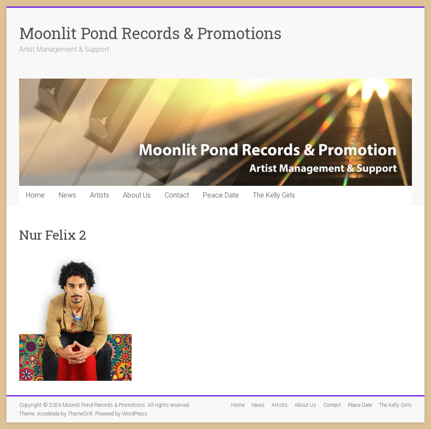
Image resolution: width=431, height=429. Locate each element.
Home (35, 195)
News (67, 195)
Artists (99, 195)
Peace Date (221, 195)
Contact (177, 195)
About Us (137, 195)
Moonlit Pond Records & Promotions (150, 33)
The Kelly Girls (274, 195)
